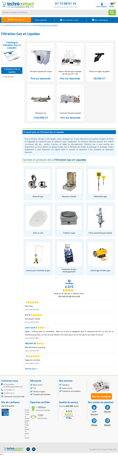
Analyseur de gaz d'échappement (69, 271)
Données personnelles (41, 395)
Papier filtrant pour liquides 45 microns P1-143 (70, 73)
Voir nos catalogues (101, 397)
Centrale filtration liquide (70, 113)
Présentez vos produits (71, 392)
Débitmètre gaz (100, 196)
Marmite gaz (38, 196)
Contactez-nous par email (14, 397)
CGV (34, 389)
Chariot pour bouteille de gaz (38, 271)
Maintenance (12, 25)
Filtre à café (38, 233)
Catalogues (65, 385)
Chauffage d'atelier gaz (100, 271)
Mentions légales (39, 392)
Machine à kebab (69, 196)
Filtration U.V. (41, 113)
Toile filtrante (9, 76)
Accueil (3, 25)
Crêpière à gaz (69, 233)
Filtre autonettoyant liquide (100, 233)
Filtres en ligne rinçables (99, 71)
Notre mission (38, 385)
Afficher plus (31, 369)
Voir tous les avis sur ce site (69, 297)
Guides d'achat (67, 389)
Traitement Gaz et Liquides (28, 25)
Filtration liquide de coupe (41, 71)
